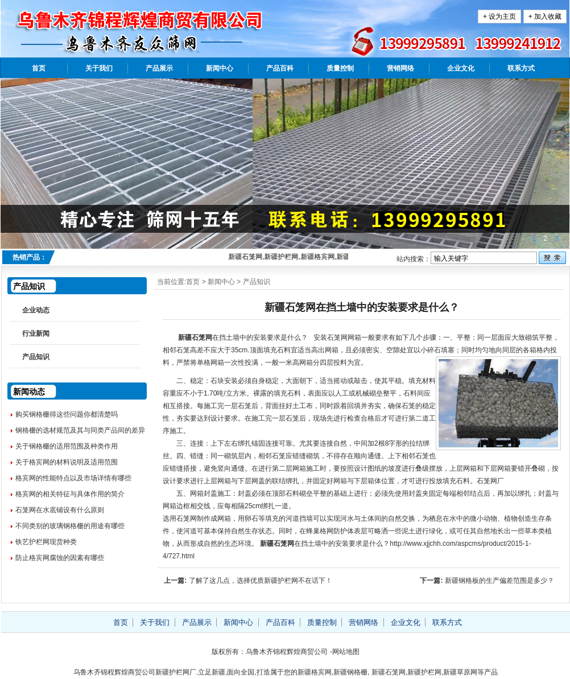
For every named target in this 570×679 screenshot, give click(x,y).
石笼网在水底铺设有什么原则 (59, 510)
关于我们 (99, 68)
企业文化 (460, 68)
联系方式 (521, 68)
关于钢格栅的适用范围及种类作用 (66, 446)
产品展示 (159, 68)
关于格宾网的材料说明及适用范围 (66, 462)
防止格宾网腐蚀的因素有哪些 (59, 558)
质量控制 (340, 68)
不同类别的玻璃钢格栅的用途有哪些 (70, 526)
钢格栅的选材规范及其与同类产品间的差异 (80, 430)
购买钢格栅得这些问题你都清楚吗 (66, 414)
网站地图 (346, 652)
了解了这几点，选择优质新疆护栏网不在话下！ (260, 581)
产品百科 (280, 68)
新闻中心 (219, 68)
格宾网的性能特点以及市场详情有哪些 (73, 478)
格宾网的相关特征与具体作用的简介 (70, 494)
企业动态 (35, 310)
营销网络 (400, 68)
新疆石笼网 (194, 337)
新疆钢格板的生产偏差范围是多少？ (499, 581)
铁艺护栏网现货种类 (46, 542)
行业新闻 (35, 334)
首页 (39, 68)
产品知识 (256, 282)
